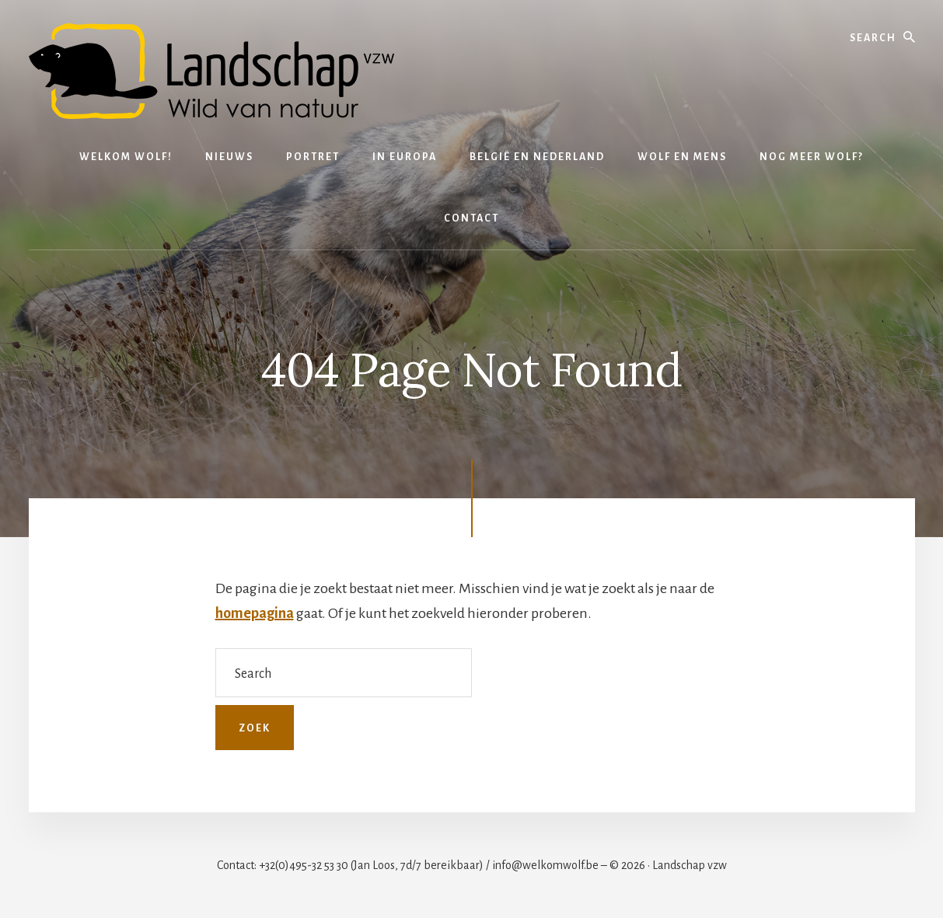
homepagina (254, 613)
